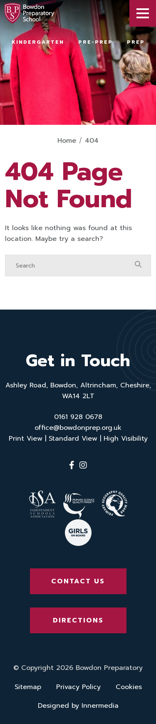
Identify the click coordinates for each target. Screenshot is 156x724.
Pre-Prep (95, 42)
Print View (25, 439)
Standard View (73, 439)
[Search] (70, 265)
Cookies (129, 687)
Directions (78, 620)
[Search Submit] (138, 265)
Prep (136, 42)
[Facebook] (71, 465)
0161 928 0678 (78, 417)
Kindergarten (38, 42)
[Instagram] (83, 465)
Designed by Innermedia (78, 706)
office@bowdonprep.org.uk (78, 428)
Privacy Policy (78, 687)
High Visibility (126, 439)
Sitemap (28, 687)
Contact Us (78, 581)
